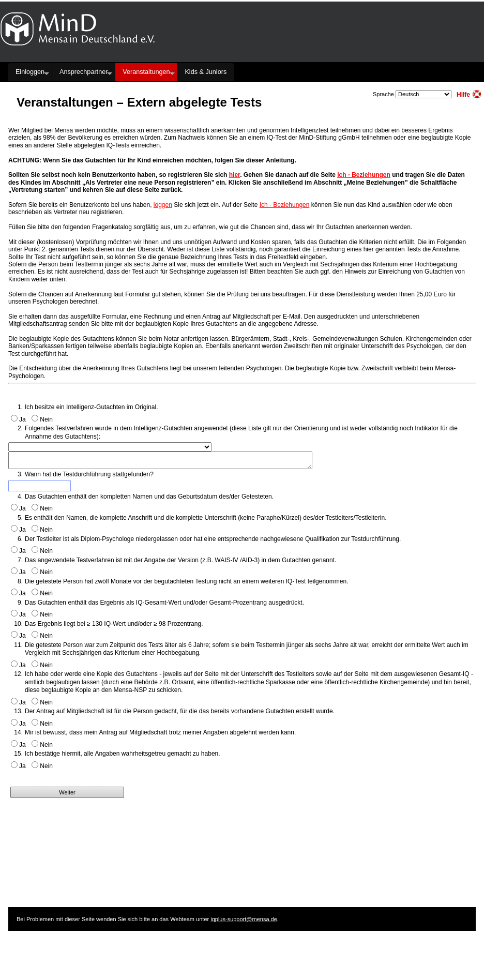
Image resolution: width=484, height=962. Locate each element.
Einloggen (30, 72)
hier (234, 174)
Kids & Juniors (205, 72)
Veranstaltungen (146, 72)
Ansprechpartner (83, 72)
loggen (163, 204)
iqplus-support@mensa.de (243, 919)
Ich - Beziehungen (363, 174)
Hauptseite (103, 53)
